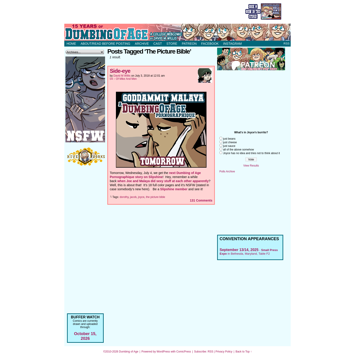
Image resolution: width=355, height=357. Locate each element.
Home (71, 43)
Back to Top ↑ (243, 351)
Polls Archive (227, 171)
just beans (229, 138)
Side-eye (120, 71)
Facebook (210, 43)
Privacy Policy (224, 351)
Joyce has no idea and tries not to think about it (251, 153)
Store (171, 43)
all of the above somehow (238, 149)
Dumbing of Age (128, 351)
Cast (158, 43)
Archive (142, 43)
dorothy (124, 197)
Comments (201, 200)
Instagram (232, 43)
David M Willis (121, 75)
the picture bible (155, 197)
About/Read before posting (105, 43)
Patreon (189, 43)
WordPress (163, 351)
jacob (133, 197)
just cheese (230, 142)
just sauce (229, 146)
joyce (141, 197)
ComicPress (183, 351)
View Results (251, 165)
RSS (286, 43)
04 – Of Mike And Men (123, 78)
